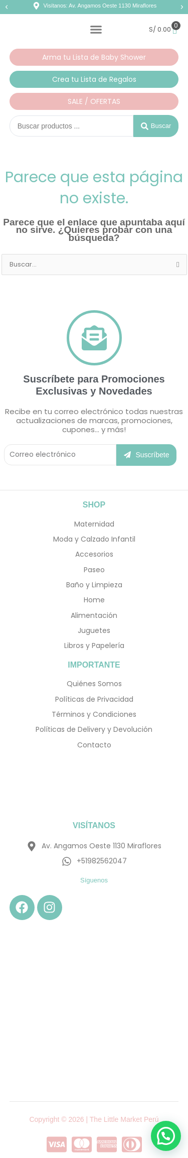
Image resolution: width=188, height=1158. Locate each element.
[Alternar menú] (96, 29)
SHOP (94, 504)
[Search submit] (155, 126)
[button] (6, 7)
